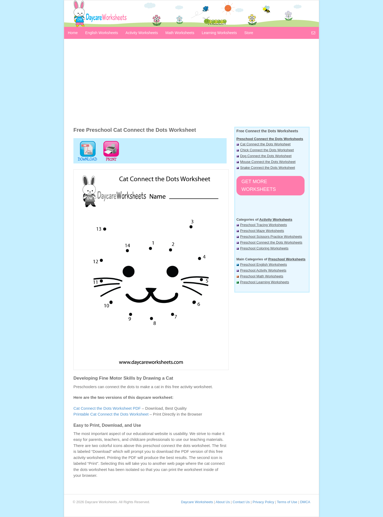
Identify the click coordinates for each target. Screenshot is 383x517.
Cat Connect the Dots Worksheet (265, 144)
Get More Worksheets (259, 185)
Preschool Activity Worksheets (263, 270)
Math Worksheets (179, 33)
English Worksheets (101, 33)
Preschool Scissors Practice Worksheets (271, 237)
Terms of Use (287, 502)
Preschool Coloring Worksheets (264, 248)
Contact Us (241, 502)
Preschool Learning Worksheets (264, 282)
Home (73, 33)
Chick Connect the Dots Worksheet (267, 150)
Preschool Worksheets (287, 259)
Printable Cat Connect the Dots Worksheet (110, 414)
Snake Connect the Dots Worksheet (267, 168)
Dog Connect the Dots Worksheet (266, 156)
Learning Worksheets (219, 33)
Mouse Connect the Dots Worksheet (268, 162)
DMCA (305, 502)
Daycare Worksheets (197, 502)
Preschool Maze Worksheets (262, 231)
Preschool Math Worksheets (261, 276)
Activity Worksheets (142, 33)
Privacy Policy (263, 502)
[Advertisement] (191, 84)
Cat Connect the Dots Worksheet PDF (107, 408)
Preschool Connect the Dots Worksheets (269, 139)
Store (248, 33)
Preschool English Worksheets (263, 264)
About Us (223, 502)
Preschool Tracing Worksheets (263, 225)
